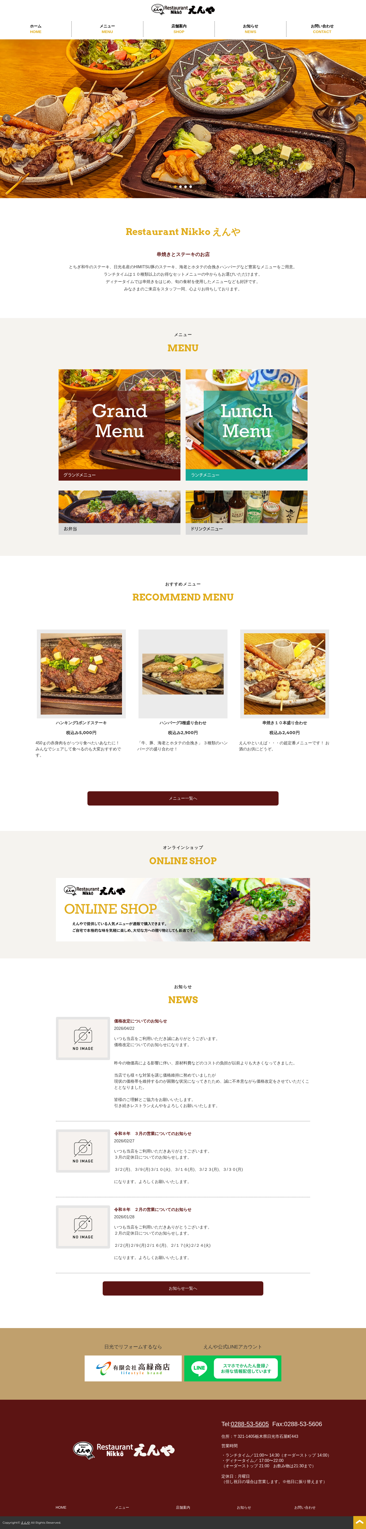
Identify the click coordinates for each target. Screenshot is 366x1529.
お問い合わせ (322, 29)
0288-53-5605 (250, 1424)
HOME (61, 1507)
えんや (25, 1522)
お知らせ (250, 29)
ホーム (36, 29)
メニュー (107, 29)
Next (359, 118)
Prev (7, 118)
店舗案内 (179, 29)
